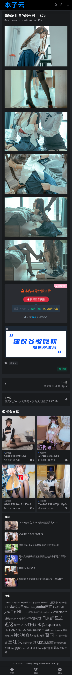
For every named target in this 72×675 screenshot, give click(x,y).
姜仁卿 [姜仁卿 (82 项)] (13, 618)
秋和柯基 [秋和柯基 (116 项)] (39, 635)
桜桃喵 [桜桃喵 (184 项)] (31, 624)
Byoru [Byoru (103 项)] (17, 602)
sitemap (54, 663)
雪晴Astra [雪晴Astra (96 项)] (9, 648)
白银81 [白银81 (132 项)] (46, 630)
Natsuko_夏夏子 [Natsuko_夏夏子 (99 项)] (49, 602)
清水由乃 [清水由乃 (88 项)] (22, 630)
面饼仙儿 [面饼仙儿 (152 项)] (50, 648)
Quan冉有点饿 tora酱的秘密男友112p (38, 522)
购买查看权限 (36, 299)
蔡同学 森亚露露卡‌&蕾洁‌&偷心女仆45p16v (41, 578)
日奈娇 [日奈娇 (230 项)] (48, 617)
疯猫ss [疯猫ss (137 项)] (36, 630)
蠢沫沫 (13, 363)
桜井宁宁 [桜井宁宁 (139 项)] (20, 625)
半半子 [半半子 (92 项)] (37, 612)
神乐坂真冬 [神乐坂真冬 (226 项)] (23, 635)
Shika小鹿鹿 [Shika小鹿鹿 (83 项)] (29, 607)
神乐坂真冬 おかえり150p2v (18, 504)
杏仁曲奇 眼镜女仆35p (15, 455)
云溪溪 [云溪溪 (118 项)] (29, 612)
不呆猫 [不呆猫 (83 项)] (55, 607)
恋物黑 (25, 20)
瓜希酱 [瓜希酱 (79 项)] (29, 630)
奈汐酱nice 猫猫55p (48, 455)
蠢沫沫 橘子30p (27, 567)
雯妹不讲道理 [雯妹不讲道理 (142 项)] (24, 648)
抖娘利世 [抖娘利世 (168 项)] (35, 618)
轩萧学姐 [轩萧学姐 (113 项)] (27, 642)
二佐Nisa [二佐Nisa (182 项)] (17, 611)
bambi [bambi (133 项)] (9, 602)
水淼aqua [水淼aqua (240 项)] (46, 624)
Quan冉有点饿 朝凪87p (31, 533)
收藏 (62, 369)
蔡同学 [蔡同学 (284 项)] (51, 635)
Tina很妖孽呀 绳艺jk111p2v (52, 504)
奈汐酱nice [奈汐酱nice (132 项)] (57, 612)
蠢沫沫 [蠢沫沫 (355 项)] (15, 642)
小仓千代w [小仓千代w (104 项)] (22, 618)
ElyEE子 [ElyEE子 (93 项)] (24, 602)
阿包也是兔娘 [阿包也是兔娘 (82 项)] (60, 643)
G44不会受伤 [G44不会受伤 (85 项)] (34, 602)
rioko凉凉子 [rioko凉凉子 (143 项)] (15, 606)
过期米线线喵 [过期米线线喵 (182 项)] (43, 642)
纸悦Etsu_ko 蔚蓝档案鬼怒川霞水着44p (39, 544)
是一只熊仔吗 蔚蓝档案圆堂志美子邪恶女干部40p (42, 558)
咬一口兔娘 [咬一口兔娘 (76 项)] (45, 612)
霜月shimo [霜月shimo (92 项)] (38, 648)
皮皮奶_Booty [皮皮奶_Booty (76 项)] (56, 630)
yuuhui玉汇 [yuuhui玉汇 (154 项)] (44, 606)
